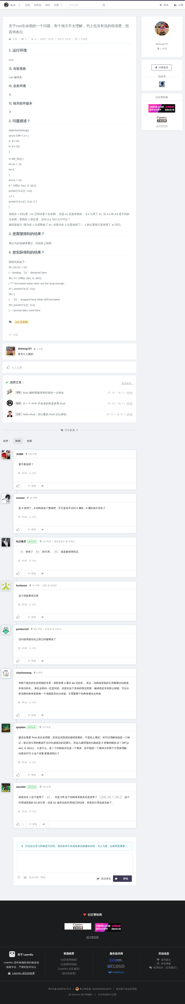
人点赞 (14, 367)
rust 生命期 (21, 322)
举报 (32, 486)
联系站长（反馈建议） (163, 967)
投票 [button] (29, 440)
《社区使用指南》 (69, 959)
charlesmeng (23, 672)
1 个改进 (81, 39)
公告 (18, 414)
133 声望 (45, 541)
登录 (163, 4)
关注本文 (106, 878)
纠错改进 (161, 67)
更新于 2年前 (64, 39)
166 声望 (45, 786)
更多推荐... (127, 383)
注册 (178, 4)
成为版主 (164, 959)
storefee (21, 786)
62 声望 (32, 497)
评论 (32, 473)
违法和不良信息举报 (126, 989)
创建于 (47, 39)
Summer (76, 994)
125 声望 (45, 727)
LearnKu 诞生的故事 (23, 973)
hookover (21, 585)
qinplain (21, 727)
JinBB (19, 454)
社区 (27, 4)
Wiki (47, 4)
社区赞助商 (92, 914)
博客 (18, 392)
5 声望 (38, 348)
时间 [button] (18, 440)
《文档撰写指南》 (69, 964)
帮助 (42, 877)
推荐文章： (14, 382)
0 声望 (37, 672)
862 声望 (36, 628)
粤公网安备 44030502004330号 (93, 989)
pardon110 (22, 629)
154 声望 (31, 453)
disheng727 (25, 348)
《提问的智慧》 (69, 973)
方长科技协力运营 (107, 994)
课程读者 (32, 541)
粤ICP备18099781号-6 (59, 989)
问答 (13, 39)
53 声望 (34, 585)
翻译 (18, 403)
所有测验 (164, 963)
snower (20, 497)
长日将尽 (21, 541)
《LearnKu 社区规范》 (68, 968)
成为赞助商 (162, 126)
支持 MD (34, 877)
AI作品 (37, 4)
